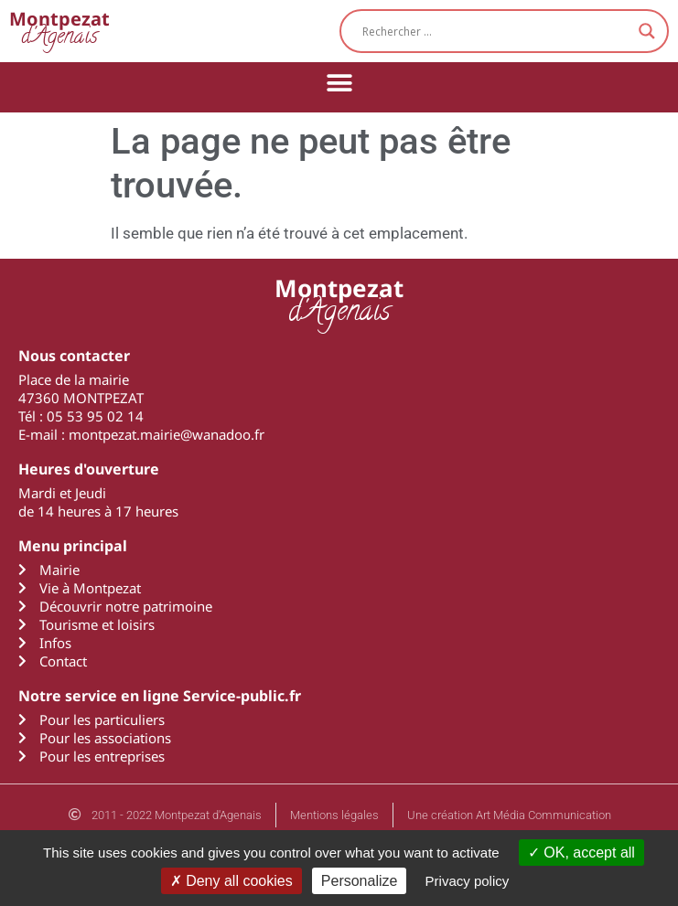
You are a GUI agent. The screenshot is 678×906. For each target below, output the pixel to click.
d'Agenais (59, 30)
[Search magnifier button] (647, 31)
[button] (339, 82)
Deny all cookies (231, 881)
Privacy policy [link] (467, 881)
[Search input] (496, 31)
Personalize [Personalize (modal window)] (359, 881)
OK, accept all (581, 852)
